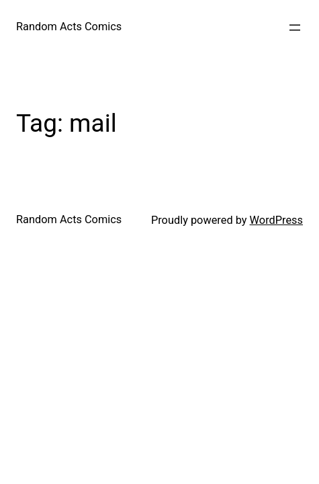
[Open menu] (295, 27)
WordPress (276, 220)
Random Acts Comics (69, 26)
